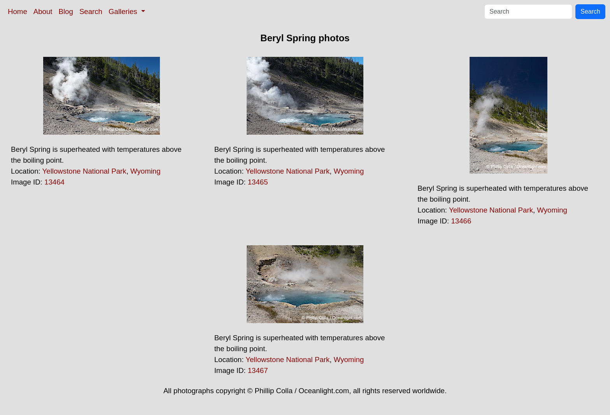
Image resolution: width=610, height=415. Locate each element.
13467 (258, 370)
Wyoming (145, 171)
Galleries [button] (124, 11)
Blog (66, 11)
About (43, 11)
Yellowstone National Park (84, 171)
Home (17, 11)
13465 (258, 182)
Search (90, 11)
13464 (54, 182)
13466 (461, 221)
